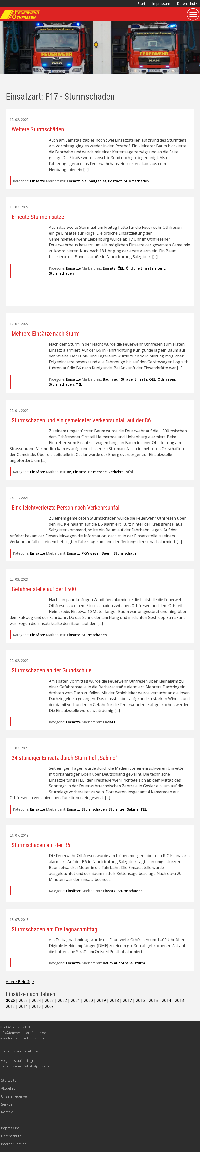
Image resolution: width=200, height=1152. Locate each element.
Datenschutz (187, 3)
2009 (49, 1006)
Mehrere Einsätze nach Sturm (46, 333)
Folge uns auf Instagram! (20, 1060)
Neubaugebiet (94, 181)
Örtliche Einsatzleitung (146, 268)
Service (6, 1104)
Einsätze (37, 181)
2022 (62, 1000)
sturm (139, 963)
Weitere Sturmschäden (38, 129)
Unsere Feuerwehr (15, 1096)
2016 (140, 1000)
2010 (36, 1006)
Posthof (115, 181)
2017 (127, 1000)
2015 (153, 1000)
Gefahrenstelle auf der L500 (44, 589)
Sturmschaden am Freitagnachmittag (54, 929)
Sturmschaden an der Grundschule (51, 670)
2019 (101, 1000)
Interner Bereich (13, 1144)
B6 (69, 471)
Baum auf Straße (118, 379)
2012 (10, 1006)
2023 (49, 1000)
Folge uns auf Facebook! (20, 1051)
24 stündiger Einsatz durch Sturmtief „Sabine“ (64, 757)
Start (141, 3)
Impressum (161, 3)
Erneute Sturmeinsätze (38, 216)
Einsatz (73, 181)
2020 (88, 1000)
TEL (79, 384)
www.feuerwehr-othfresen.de (22, 1038)
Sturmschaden (136, 181)
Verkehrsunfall (121, 471)
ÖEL (121, 268)
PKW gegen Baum (97, 553)
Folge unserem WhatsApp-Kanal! (25, 1066)
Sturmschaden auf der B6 (41, 845)
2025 (23, 1000)
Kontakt (7, 1112)
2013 (179, 1000)
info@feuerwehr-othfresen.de (23, 1032)
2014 (166, 1000)
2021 (75, 1000)
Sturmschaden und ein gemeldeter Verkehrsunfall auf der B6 (81, 420)
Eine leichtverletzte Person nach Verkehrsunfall (66, 507)
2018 (114, 1000)
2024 (36, 1000)
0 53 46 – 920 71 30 (15, 1027)
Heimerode (97, 471)
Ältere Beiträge (20, 981)
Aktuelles (8, 1088)
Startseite (8, 1080)
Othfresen (166, 379)
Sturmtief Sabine (123, 809)
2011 (23, 1006)
